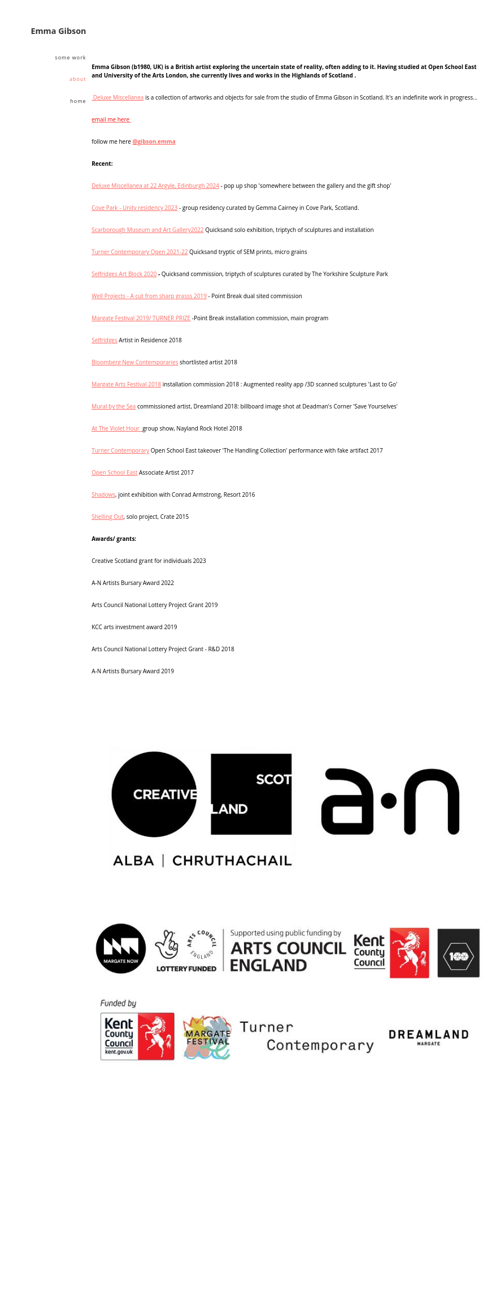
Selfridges (105, 340)
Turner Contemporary (120, 450)
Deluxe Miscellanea (117, 97)
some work (70, 57)
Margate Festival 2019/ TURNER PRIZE (141, 318)
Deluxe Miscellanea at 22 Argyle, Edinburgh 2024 (155, 186)
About (77, 79)
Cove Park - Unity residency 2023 (134, 208)
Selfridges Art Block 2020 (124, 274)
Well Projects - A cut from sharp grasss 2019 (149, 296)
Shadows (103, 494)
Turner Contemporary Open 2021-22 (140, 252)
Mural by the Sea (114, 406)
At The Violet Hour (117, 428)
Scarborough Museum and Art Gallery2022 (147, 230)
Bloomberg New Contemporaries (135, 362)
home (78, 101)
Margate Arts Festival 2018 (126, 384)
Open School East (114, 472)
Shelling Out (107, 517)
